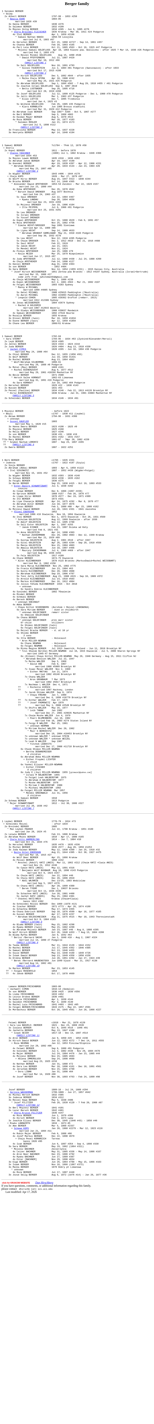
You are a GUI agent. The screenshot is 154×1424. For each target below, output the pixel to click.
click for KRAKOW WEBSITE (15, 1412)
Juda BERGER (16, 413)
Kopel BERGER (17, 178)
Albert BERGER (17, 17)
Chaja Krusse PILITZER (28, 1329)
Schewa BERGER (17, 956)
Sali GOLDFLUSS (30, 76)
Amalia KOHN (17, 20)
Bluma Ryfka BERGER (25, 1117)
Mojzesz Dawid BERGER (26, 607)
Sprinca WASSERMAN (21, 1304)
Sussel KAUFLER (19, 502)
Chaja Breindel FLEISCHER (30, 36)
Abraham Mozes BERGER (22, 999)
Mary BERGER (16, 523)
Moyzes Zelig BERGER (25, 33)
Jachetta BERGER (23, 1230)
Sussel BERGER (25, 1092)
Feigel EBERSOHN (24, 610)
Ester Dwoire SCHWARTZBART (30, 579)
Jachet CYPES (18, 416)
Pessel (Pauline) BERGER (24, 465)
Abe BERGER (19, 1344)
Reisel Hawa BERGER (25, 1313)
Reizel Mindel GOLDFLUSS (36, 64)
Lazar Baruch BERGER (25, 1326)
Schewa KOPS (21, 1348)
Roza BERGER (24, 141)
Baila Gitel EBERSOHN (27, 1018)
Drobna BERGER (21, 1145)
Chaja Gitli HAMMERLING (25, 1002)
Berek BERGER (21, 576)
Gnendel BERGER (22, 193)
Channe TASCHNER (20, 181)
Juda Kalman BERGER (25, 1015)
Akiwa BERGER (17, 496)
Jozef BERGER (17, 1301)
